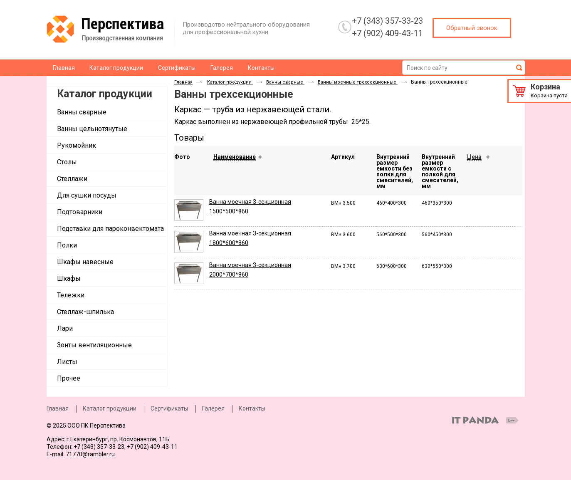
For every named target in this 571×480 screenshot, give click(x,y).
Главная (183, 82)
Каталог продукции (104, 94)
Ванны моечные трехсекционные (358, 82)
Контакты (252, 408)
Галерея (213, 408)
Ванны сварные (285, 82)
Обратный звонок (471, 28)
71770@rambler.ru (90, 454)
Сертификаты (169, 408)
